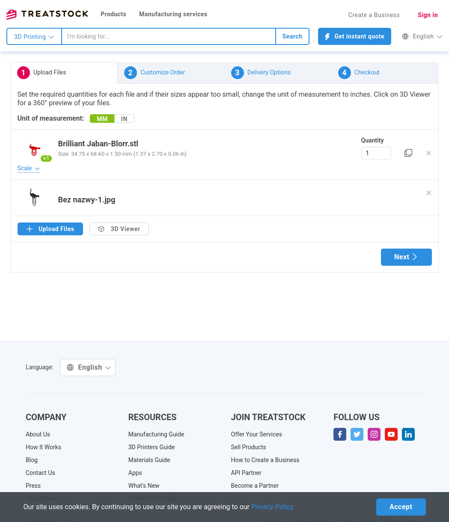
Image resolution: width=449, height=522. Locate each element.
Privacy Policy (272, 507)
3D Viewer (119, 228)
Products (113, 14)
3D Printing (34, 36)
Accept (401, 507)
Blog (32, 460)
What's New (144, 485)
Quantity (372, 140)
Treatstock (47, 14)
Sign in (428, 15)
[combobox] (168, 36)
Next (406, 257)
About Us (38, 434)
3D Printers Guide (151, 447)
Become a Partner (255, 485)
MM (102, 119)
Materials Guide (149, 460)
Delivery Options (261, 72)
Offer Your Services (256, 434)
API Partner (246, 472)
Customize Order (154, 72)
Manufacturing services (173, 14)
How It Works (43, 447)
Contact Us (40, 472)
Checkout (359, 72)
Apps (135, 472)
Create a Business (374, 15)
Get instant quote (354, 36)
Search (292, 36)
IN (124, 119)
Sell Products (248, 447)
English (422, 36)
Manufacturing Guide (156, 434)
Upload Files (41, 72)
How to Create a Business (265, 460)
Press (33, 485)
